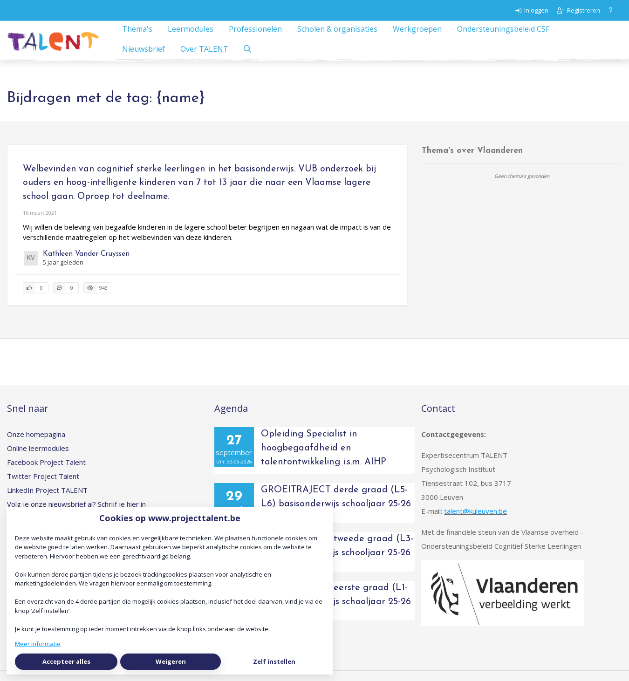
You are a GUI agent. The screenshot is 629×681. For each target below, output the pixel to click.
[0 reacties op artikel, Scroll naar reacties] (66, 298)
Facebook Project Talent (46, 472)
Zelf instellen (274, 661)
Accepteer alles (66, 661)
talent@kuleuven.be (475, 521)
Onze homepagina (36, 444)
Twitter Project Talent (43, 486)
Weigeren (171, 661)
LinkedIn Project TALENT (47, 500)
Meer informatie (38, 644)
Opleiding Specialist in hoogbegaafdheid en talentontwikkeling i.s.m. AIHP (323, 458)
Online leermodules (38, 458)
